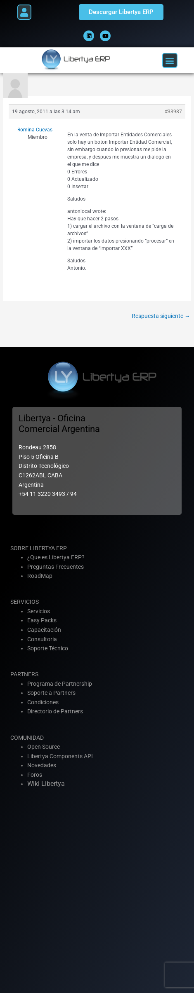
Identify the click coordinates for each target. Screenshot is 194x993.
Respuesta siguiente (161, 316)
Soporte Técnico (47, 648)
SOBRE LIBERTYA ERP (38, 548)
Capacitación (44, 629)
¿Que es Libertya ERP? (56, 557)
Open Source (43, 746)
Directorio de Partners (55, 711)
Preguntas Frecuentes (55, 566)
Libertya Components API (60, 756)
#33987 (173, 111)
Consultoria (42, 639)
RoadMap (39, 575)
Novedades (41, 765)
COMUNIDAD (27, 737)
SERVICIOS (24, 601)
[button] (24, 12)
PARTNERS (24, 674)
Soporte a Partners (51, 692)
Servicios (38, 611)
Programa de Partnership (59, 683)
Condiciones (43, 702)
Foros (34, 774)
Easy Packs (42, 620)
